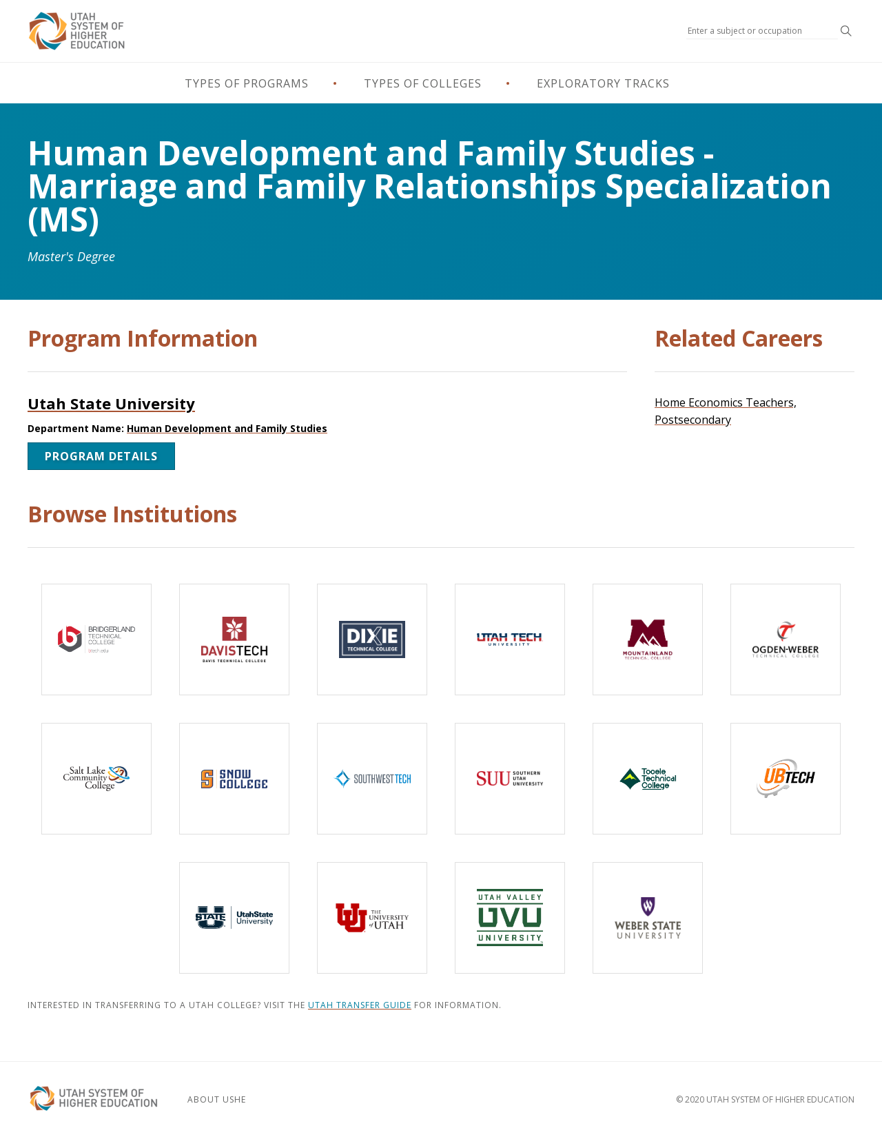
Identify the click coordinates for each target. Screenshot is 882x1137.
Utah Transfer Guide (359, 1005)
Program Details (101, 456)
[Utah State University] (234, 918)
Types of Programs (247, 83)
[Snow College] (234, 778)
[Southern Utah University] (510, 778)
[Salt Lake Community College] (96, 778)
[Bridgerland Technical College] (96, 639)
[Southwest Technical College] (372, 778)
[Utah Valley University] (510, 918)
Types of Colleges (423, 83)
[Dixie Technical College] (372, 639)
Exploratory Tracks (603, 83)
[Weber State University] (648, 918)
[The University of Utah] (372, 918)
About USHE (216, 1099)
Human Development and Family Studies (227, 428)
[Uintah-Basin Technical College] (785, 778)
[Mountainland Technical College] (648, 639)
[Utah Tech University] (510, 639)
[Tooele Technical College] (648, 778)
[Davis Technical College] (234, 639)
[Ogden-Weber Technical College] (785, 639)
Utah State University (111, 403)
